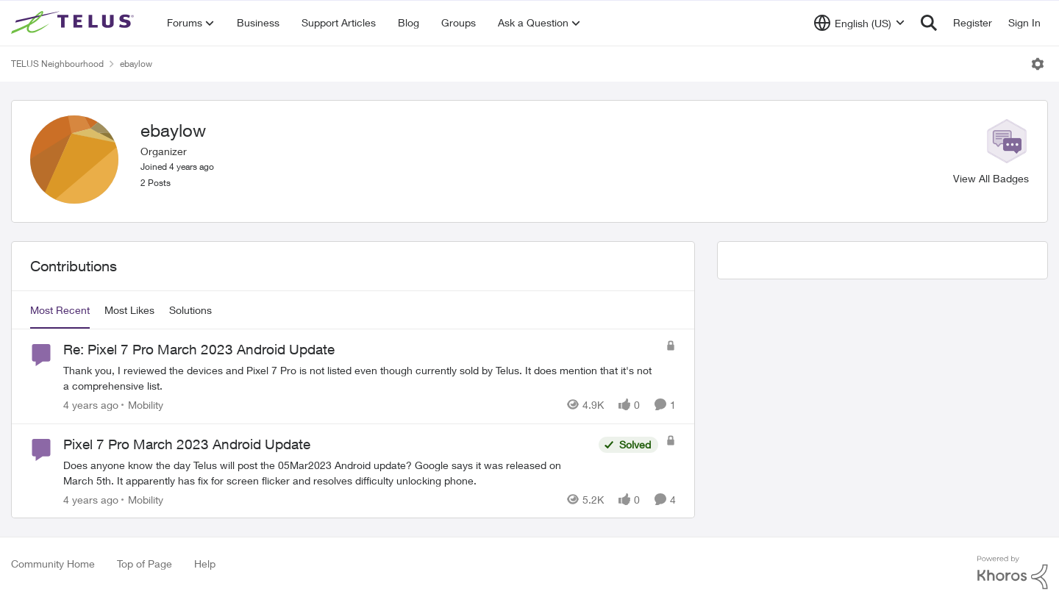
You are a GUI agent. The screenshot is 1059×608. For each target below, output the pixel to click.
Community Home (53, 563)
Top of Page (144, 563)
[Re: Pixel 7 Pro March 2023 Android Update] (360, 377)
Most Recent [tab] (60, 310)
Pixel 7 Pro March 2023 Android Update (186, 444)
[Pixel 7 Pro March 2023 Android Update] (327, 472)
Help (204, 563)
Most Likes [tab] (129, 310)
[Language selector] (859, 22)
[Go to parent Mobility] (142, 404)
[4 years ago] (90, 404)
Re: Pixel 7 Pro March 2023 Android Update (199, 349)
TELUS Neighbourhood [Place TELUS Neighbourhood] (57, 63)
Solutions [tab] (190, 310)
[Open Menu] (1037, 64)
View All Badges (991, 178)
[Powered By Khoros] (1012, 573)
